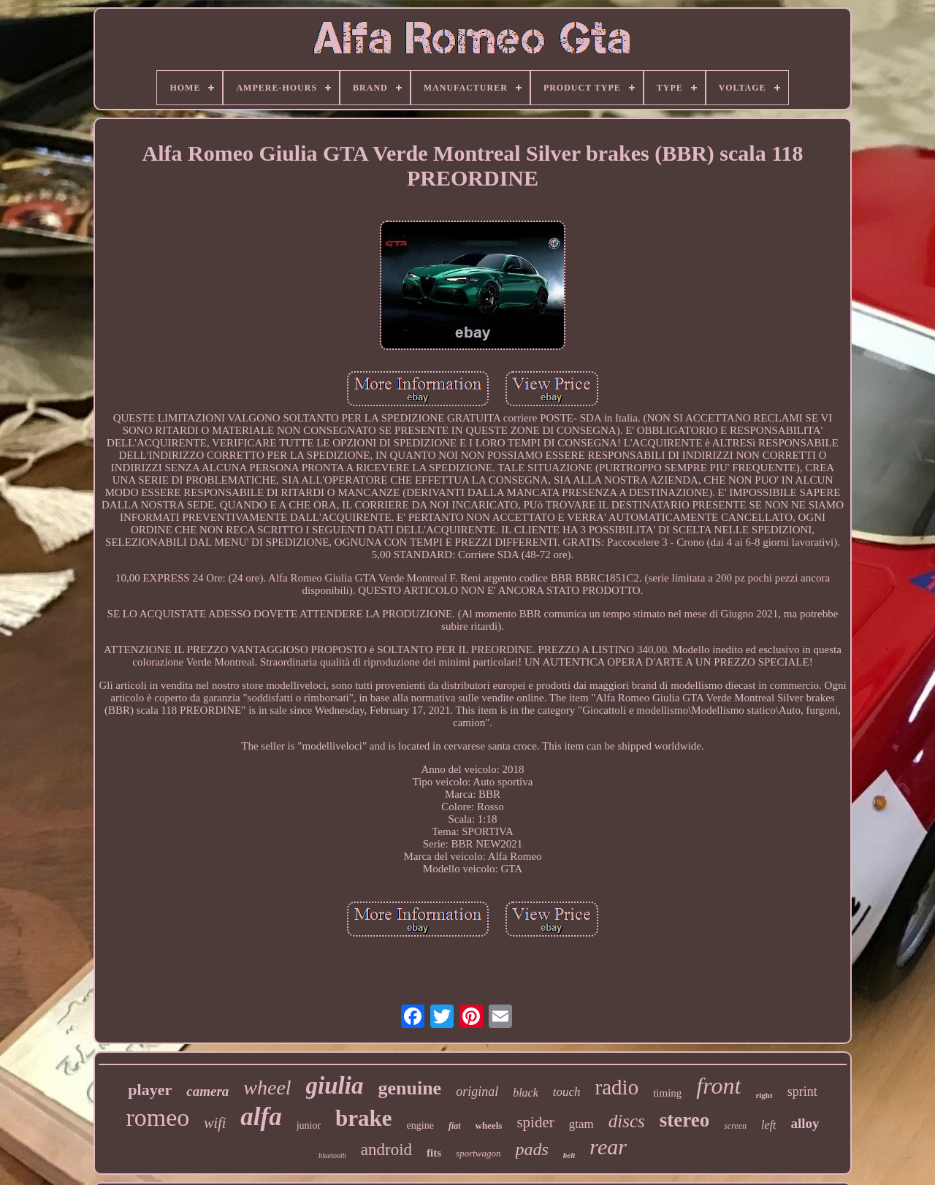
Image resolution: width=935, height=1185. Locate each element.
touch (567, 1092)
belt (569, 1155)
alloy (805, 1123)
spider (535, 1122)
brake (363, 1118)
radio (617, 1087)
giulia (335, 1085)
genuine (409, 1088)
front (718, 1085)
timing (667, 1093)
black (525, 1092)
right (763, 1095)
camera (207, 1091)
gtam (581, 1124)
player (150, 1090)
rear (608, 1147)
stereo (684, 1120)
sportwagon (478, 1153)
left (768, 1125)
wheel (267, 1087)
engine (420, 1125)
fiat (455, 1126)
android (386, 1149)
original (477, 1091)
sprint (802, 1091)
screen (735, 1126)
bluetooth (332, 1155)
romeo (157, 1117)
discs (626, 1121)
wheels (489, 1125)
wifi (215, 1123)
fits (434, 1153)
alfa (260, 1116)
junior (309, 1125)
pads (532, 1149)
